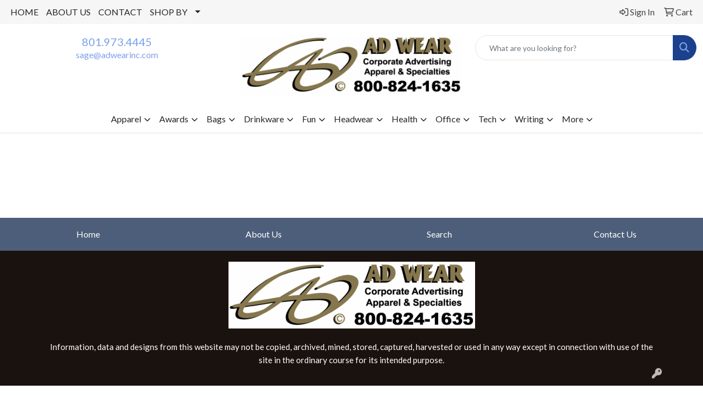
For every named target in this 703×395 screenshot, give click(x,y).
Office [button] (448, 119)
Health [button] (404, 119)
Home (88, 234)
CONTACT (120, 12)
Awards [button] (173, 119)
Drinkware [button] (264, 119)
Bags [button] (216, 119)
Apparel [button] (126, 119)
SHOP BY (168, 12)
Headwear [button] (353, 119)
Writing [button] (529, 119)
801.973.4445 (117, 41)
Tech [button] (487, 119)
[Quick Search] (574, 47)
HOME (24, 12)
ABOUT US (68, 12)
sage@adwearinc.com (117, 54)
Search (439, 234)
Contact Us (615, 234)
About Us (264, 234)
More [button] (572, 119)
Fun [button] (309, 119)
